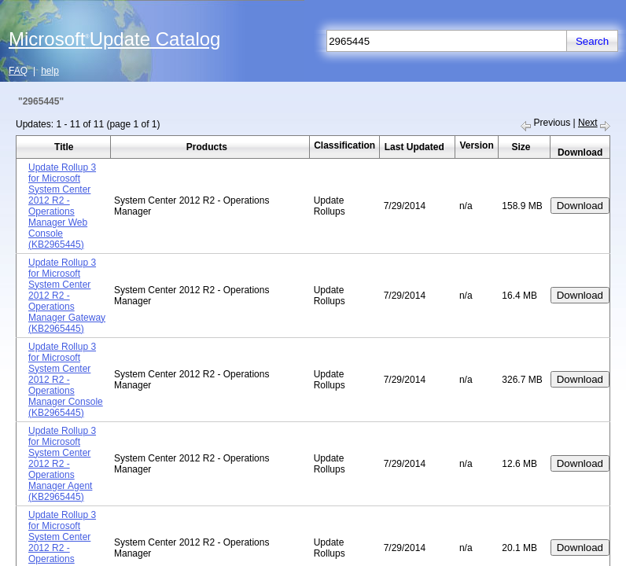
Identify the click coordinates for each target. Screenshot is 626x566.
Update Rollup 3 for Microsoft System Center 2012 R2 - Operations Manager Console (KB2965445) (65, 379)
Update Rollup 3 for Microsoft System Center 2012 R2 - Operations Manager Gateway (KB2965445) (66, 295)
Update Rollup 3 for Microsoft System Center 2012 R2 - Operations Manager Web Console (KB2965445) (62, 206)
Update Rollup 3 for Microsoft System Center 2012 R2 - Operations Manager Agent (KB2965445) (62, 463)
